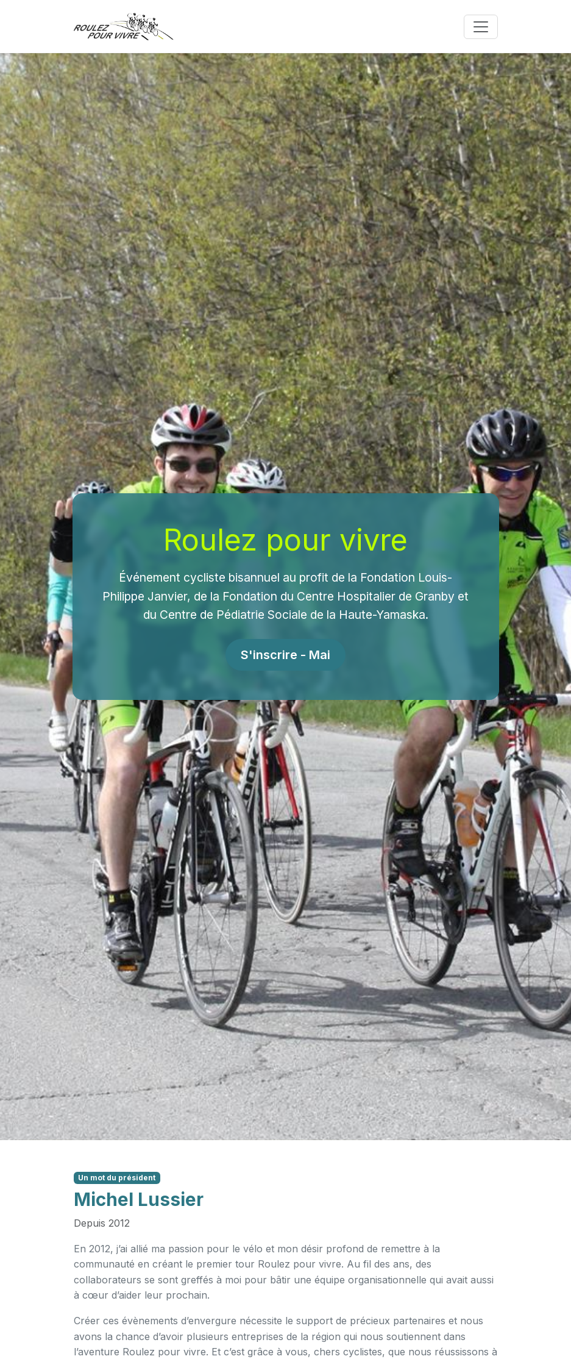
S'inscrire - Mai (285, 654)
